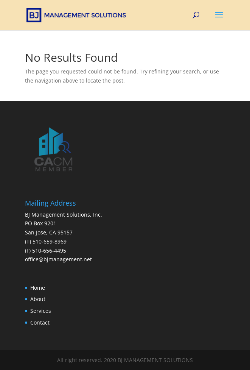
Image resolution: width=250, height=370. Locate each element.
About (37, 299)
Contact (40, 322)
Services (40, 310)
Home (37, 287)
